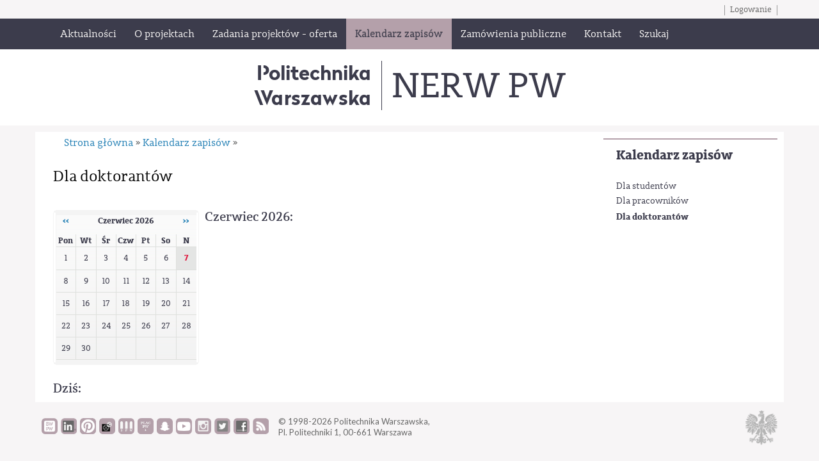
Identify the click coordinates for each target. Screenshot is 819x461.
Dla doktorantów (652, 217)
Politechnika (312, 85)
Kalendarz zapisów (674, 155)
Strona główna (98, 142)
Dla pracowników (652, 201)
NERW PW (478, 85)
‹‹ (66, 221)
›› (186, 221)
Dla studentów (646, 186)
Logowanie (751, 9)
